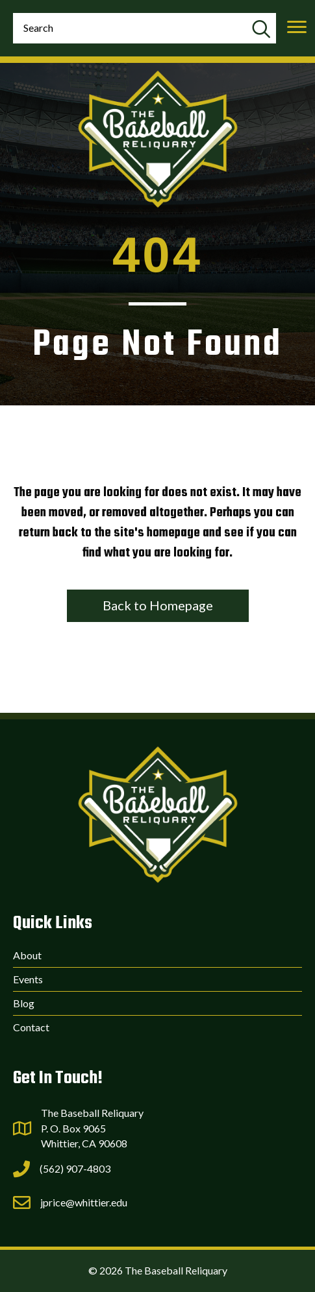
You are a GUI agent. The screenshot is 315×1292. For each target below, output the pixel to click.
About (27, 955)
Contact (31, 1027)
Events (28, 979)
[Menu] (297, 27)
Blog (23, 1003)
